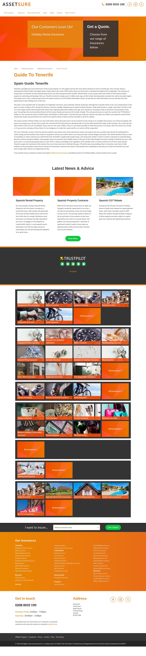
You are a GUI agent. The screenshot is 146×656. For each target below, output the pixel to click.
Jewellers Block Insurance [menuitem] (101, 578)
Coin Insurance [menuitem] (58, 555)
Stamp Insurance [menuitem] (59, 566)
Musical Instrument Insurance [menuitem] (63, 548)
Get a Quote (113, 527)
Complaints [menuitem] (32, 637)
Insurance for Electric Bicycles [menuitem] (24, 580)
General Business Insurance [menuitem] (101, 576)
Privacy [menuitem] (40, 637)
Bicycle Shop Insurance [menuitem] (100, 573)
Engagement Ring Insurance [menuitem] (23, 548)
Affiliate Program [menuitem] (21, 637)
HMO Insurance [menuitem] (98, 563)
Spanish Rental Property (29, 200)
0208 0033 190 (25, 605)
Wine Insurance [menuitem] (59, 568)
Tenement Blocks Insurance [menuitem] (101, 568)
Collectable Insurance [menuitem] (61, 571)
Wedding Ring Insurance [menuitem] (22, 553)
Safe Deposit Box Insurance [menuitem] (23, 571)
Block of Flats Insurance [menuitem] (100, 555)
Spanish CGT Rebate (110, 200)
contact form (52, 624)
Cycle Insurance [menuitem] (20, 577)
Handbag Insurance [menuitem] (60, 561)
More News (73, 238)
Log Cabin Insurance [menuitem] (99, 553)
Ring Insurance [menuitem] (19, 563)
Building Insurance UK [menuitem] (100, 558)
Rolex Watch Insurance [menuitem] (22, 566)
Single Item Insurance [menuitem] (21, 568)
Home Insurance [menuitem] (59, 584)
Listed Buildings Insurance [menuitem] (101, 545)
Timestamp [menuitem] (60, 637)
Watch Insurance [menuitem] (20, 550)
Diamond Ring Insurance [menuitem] (22, 555)
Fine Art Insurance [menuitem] (60, 558)
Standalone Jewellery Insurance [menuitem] (25, 561)
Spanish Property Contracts (72, 200)
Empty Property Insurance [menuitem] (101, 561)
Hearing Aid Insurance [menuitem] (61, 577)
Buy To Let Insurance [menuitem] (99, 550)
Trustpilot (35, 43)
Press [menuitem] (53, 637)
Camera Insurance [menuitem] (59, 545)
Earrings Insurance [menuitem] (21, 558)
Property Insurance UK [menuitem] (100, 566)
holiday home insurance (59, 153)
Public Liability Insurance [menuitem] (101, 581)
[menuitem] (8, 13)
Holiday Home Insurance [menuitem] (101, 548)
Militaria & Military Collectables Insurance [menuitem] (67, 563)
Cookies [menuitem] (47, 637)
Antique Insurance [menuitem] (60, 553)
